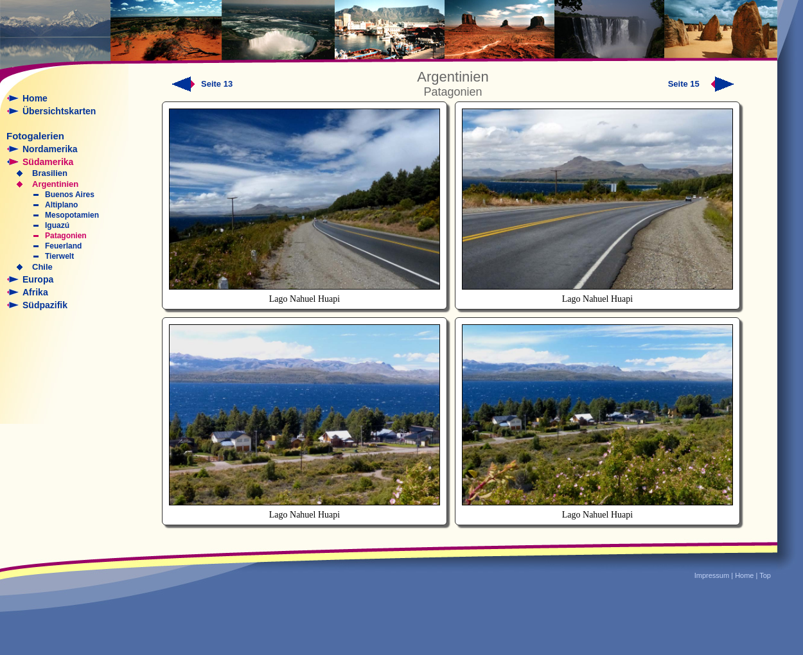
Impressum (711, 575)
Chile (42, 267)
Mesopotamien (72, 215)
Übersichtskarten (59, 111)
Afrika (35, 292)
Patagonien (66, 235)
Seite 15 (701, 84)
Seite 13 (217, 84)
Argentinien (55, 184)
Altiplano (61, 204)
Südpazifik (44, 305)
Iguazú (57, 225)
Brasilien (49, 173)
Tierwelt (59, 256)
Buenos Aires (69, 194)
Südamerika (47, 162)
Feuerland (63, 245)
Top (765, 575)
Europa (37, 279)
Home (35, 98)
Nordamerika (50, 149)
